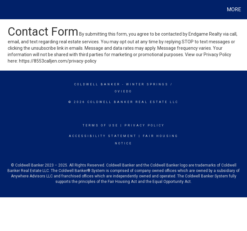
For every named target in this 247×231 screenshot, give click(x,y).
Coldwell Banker (97, 84)
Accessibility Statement (103, 136)
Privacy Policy (144, 125)
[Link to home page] (6, 9)
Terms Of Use (100, 125)
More (234, 9)
